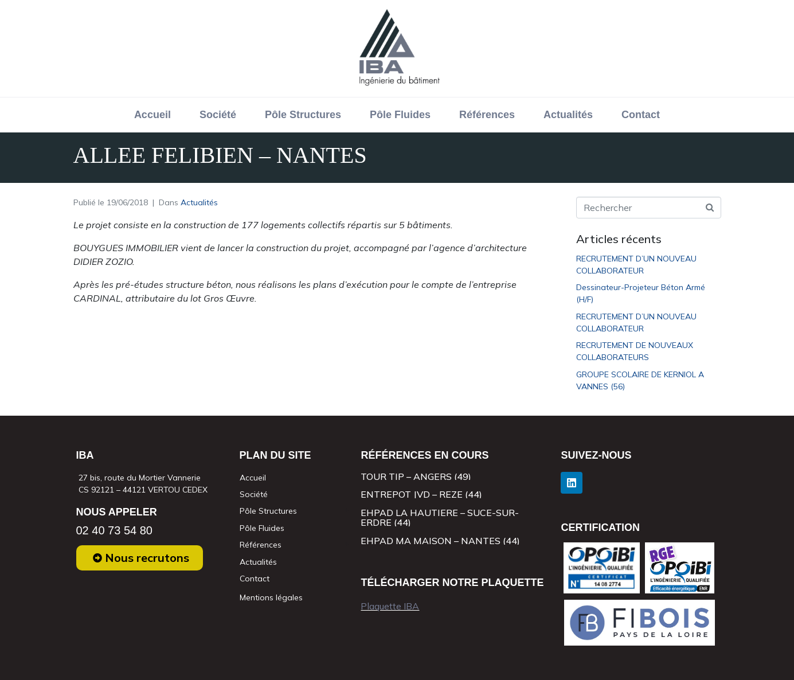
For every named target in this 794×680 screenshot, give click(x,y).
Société (218, 114)
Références (487, 114)
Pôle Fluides (400, 114)
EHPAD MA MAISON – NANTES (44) (440, 540)
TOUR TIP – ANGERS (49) (416, 476)
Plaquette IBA (390, 606)
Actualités (568, 114)
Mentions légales (271, 597)
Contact (640, 114)
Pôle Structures (303, 114)
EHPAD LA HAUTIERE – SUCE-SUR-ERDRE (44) (440, 518)
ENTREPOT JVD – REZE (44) (421, 494)
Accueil (152, 114)
